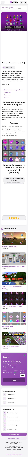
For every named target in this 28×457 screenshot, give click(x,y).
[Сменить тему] (25, 2)
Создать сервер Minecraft (14, 438)
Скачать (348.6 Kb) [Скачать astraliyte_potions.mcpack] (14, 180)
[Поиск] (21, 2)
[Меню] (2, 2)
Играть (14, 380)
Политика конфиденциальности (14, 454)
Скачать (6, 98)
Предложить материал (14, 434)
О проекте (14, 452)
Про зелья (7, 95)
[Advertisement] (14, 47)
